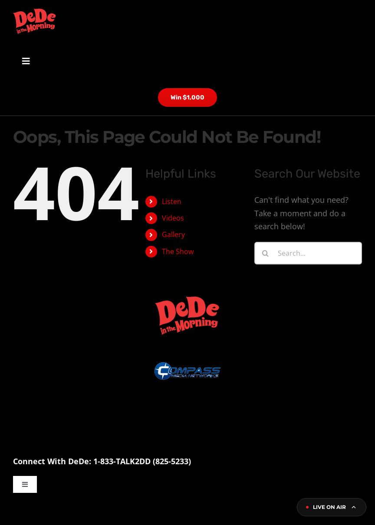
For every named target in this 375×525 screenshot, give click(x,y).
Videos (173, 218)
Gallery (173, 234)
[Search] (265, 253)
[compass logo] (187, 339)
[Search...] (308, 253)
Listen (171, 201)
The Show (178, 251)
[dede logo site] (34, 12)
